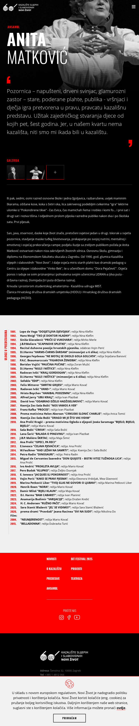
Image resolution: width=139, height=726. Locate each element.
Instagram (61, 617)
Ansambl (14, 27)
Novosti (51, 559)
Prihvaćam (69, 718)
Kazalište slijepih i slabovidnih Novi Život (21, 7)
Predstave (53, 578)
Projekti (76, 569)
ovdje (121, 708)
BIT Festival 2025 (81, 559)
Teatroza (76, 578)
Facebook (69, 617)
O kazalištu (54, 569)
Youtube (77, 617)
